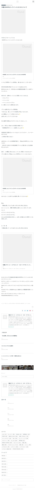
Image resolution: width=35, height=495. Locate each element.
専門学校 (22, 444)
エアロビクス (5, 450)
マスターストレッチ (13, 448)
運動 (4, 448)
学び (15, 442)
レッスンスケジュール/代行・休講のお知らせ (11, 359)
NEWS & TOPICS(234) (16, 307)
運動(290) (22, 307)
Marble (18, 438)
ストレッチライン (6, 442)
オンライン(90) (4, 307)
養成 (24, 446)
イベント (28, 448)
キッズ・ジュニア (23, 442)
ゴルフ (4, 438)
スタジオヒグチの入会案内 (7, 349)
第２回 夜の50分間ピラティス (13, 422)
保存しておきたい (23, 440)
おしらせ (14, 444)
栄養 (21, 448)
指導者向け (26, 438)
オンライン (3, 5)
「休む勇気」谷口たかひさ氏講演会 (9, 339)
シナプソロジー (24, 450)
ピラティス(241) (27, 307)
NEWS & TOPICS (7, 446)
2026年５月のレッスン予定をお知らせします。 (10, 362)
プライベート (5, 444)
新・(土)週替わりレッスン (13, 428)
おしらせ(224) (9, 307)
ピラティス (14, 450)
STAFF (4, 440)
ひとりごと (17, 446)
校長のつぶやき (13, 440)
